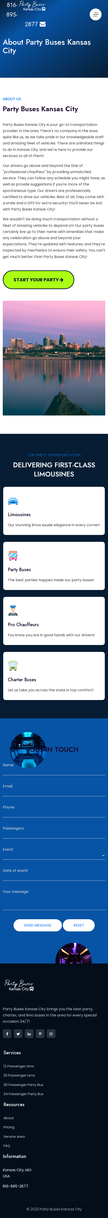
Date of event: (15, 870)
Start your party (39, 280)
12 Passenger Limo (18, 1066)
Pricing (8, 1127)
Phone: (9, 807)
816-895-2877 (15, 1186)
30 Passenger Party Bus (23, 1084)
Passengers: (13, 828)
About (8, 1118)
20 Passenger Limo (19, 1075)
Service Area (14, 1136)
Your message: (16, 892)
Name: (8, 765)
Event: (8, 849)
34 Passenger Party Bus (23, 1093)
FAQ (6, 1145)
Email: (8, 786)
